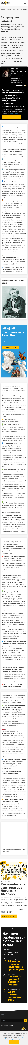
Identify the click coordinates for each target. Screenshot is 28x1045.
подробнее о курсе (9, 916)
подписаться (11, 347)
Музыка (9, 9)
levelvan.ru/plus (14, 113)
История (3, 7)
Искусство (16, 9)
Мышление (24, 7)
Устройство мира (16, 7)
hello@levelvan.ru (6, 1027)
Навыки (3, 9)
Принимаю (14, 1042)
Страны (8, 7)
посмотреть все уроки (11, 117)
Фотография (24, 9)
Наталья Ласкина (18, 71)
